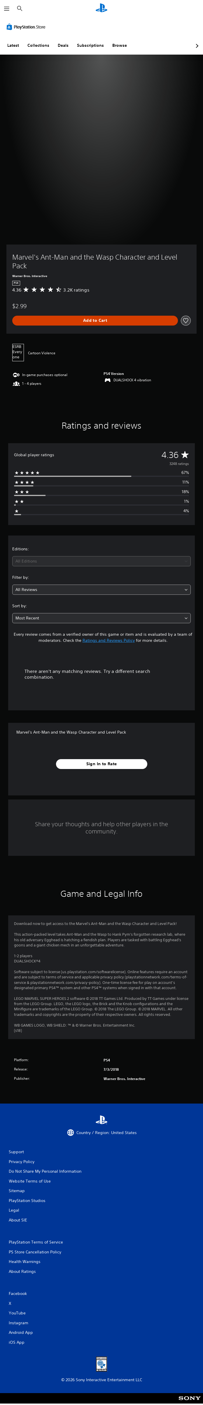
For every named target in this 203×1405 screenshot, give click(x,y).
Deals (63, 45)
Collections (38, 45)
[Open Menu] (6, 8)
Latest (13, 45)
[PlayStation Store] (27, 26)
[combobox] (101, 561)
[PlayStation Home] (101, 9)
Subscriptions (90, 45)
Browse (119, 45)
